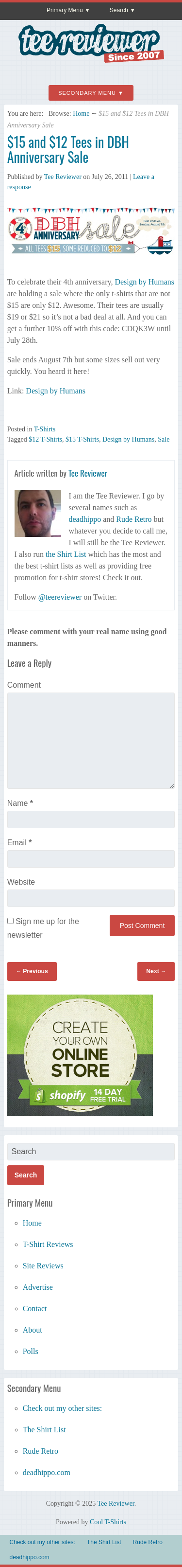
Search (119, 10)
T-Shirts (45, 429)
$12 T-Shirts (45, 439)
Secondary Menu (87, 93)
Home (81, 113)
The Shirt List (44, 1429)
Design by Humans (144, 282)
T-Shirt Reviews (48, 1244)
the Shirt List (66, 554)
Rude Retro (133, 519)
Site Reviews (43, 1266)
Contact (35, 1308)
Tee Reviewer (63, 176)
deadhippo (85, 519)
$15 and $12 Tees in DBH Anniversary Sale (68, 149)
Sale (163, 439)
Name (20, 803)
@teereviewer (60, 597)
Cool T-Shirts (108, 1522)
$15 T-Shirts (82, 439)
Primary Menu (65, 10)
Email (19, 842)
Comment (24, 685)
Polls (30, 1351)
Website (21, 882)
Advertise (38, 1287)
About (32, 1330)
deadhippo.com (46, 1472)
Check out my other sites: (62, 1408)
